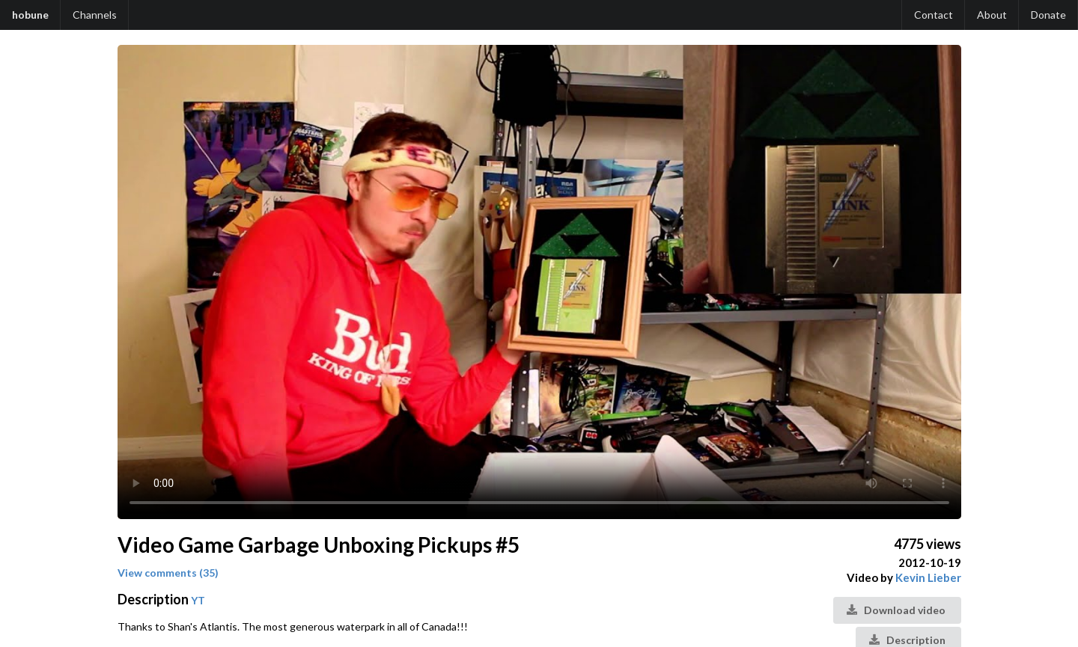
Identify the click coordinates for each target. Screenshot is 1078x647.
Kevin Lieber (928, 577)
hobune (30, 14)
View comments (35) (168, 572)
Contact (933, 14)
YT (198, 600)
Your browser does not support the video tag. (539, 282)
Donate (1048, 14)
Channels (95, 14)
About (992, 14)
